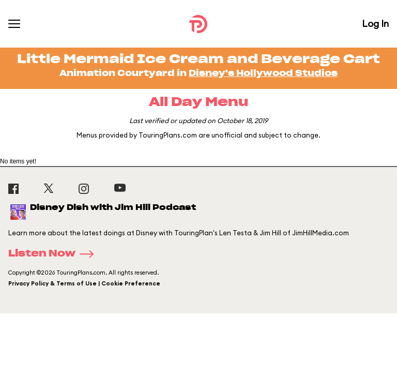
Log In (375, 23)
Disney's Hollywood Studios (263, 73)
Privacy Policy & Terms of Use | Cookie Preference (84, 283)
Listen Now (54, 254)
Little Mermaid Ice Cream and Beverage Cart (198, 59)
